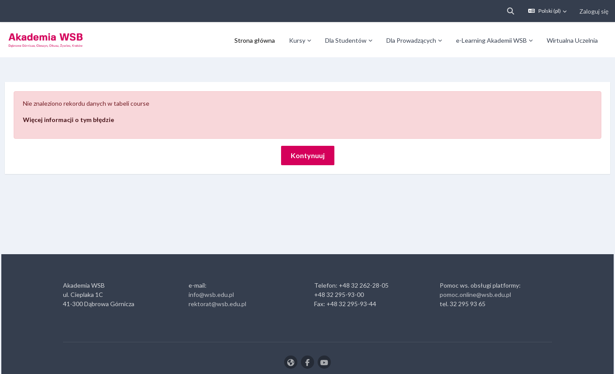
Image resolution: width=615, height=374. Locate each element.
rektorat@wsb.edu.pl (217, 279)
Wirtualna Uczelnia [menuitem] (572, 40)
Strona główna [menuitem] (254, 40)
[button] (510, 11)
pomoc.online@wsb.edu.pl (475, 270)
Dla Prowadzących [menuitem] (411, 40)
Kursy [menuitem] (297, 40)
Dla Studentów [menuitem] (346, 40)
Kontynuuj (308, 130)
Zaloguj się (593, 11)
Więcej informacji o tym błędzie (88, 95)
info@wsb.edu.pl (211, 270)
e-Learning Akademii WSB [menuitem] (491, 40)
